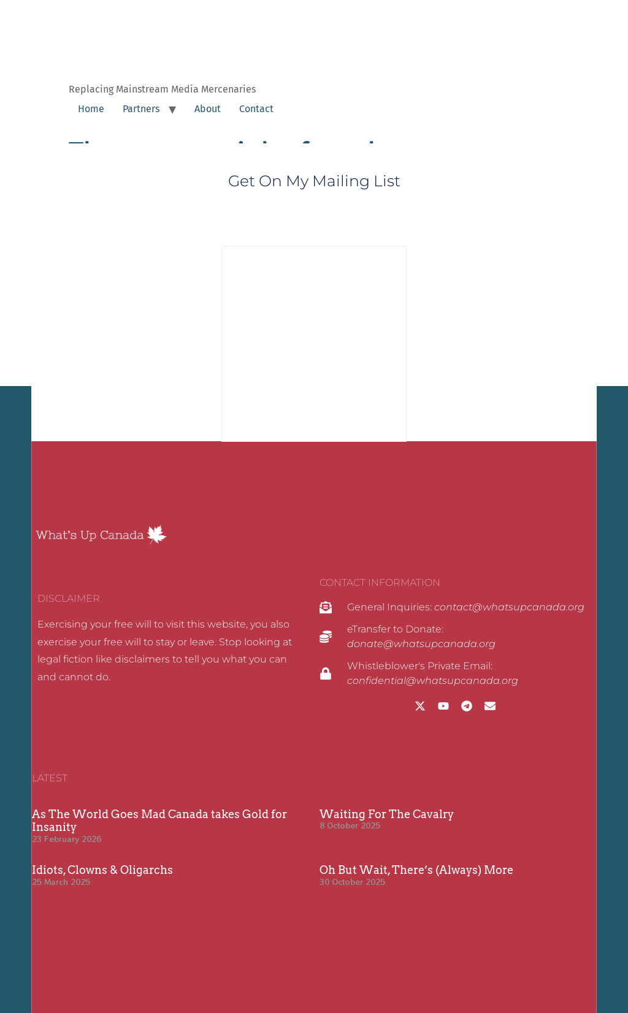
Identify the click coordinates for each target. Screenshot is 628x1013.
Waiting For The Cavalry (387, 814)
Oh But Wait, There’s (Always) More (416, 869)
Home (91, 109)
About (207, 109)
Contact (256, 109)
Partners (141, 109)
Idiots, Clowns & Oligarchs (102, 869)
